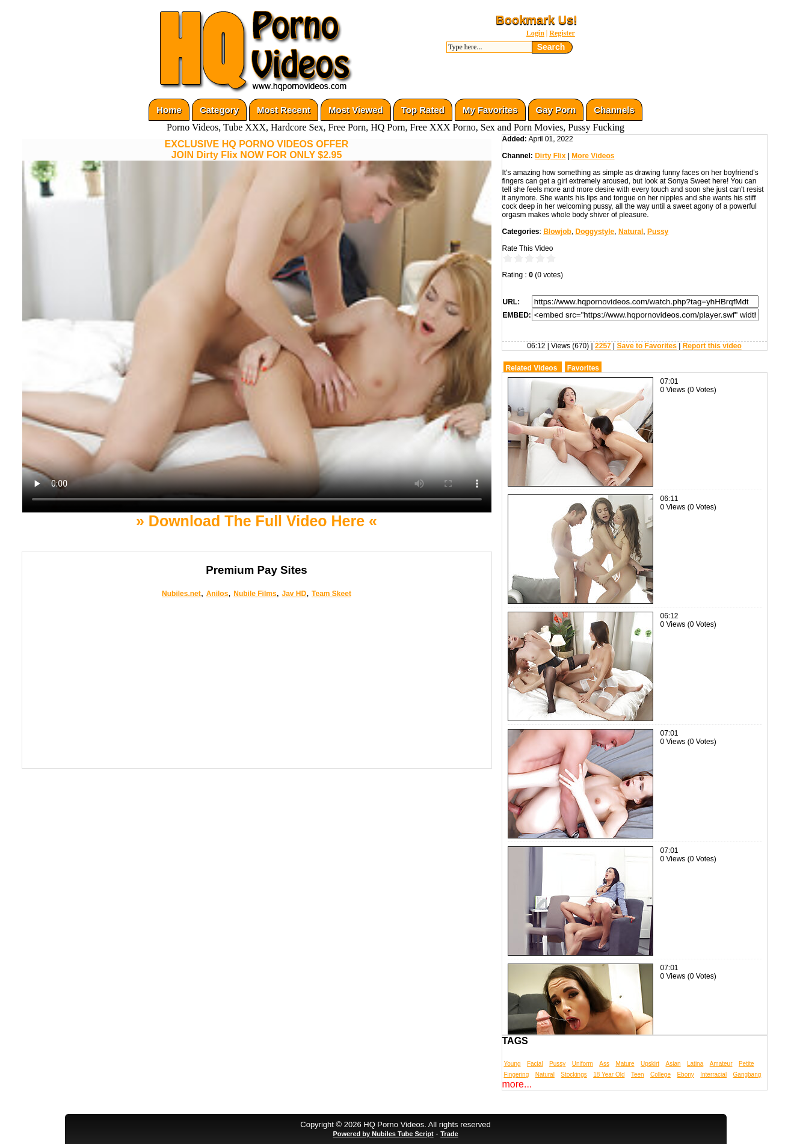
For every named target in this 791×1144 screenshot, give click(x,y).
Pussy (657, 231)
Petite (746, 1063)
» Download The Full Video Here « (256, 520)
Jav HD (294, 593)
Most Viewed (355, 110)
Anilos (217, 593)
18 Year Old (608, 1074)
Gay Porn (556, 110)
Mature (624, 1063)
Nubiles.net (181, 593)
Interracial (713, 1074)
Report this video (712, 346)
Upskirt (650, 1063)
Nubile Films (254, 593)
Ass (604, 1063)
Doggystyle (595, 231)
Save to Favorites (647, 346)
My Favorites (490, 110)
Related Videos (532, 368)
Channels (614, 110)
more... (517, 1084)
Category (219, 110)
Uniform (582, 1063)
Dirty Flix (550, 156)
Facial (535, 1063)
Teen (637, 1074)
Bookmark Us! (536, 19)
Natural (630, 231)
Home (169, 110)
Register (562, 33)
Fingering (516, 1074)
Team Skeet (331, 593)
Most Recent (283, 110)
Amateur (721, 1063)
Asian (673, 1063)
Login (535, 33)
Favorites (583, 368)
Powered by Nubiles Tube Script (383, 1133)
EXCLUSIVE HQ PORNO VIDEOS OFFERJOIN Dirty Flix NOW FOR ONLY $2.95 (257, 149)
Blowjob (557, 231)
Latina (695, 1063)
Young (512, 1063)
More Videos (592, 156)
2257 (603, 346)
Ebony (685, 1074)
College (660, 1074)
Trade (449, 1133)
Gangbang (747, 1074)
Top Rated (423, 110)
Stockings (573, 1074)
